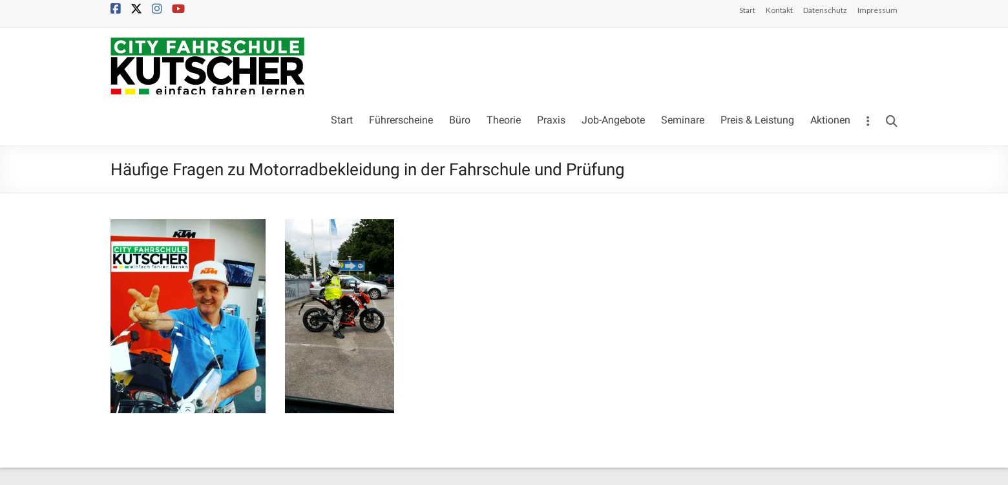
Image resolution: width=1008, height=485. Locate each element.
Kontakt (779, 10)
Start (747, 10)
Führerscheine (401, 120)
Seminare (682, 120)
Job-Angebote (613, 120)
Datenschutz (825, 10)
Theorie (504, 120)
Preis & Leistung (757, 120)
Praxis (551, 120)
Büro (459, 120)
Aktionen (830, 120)
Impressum (877, 10)
